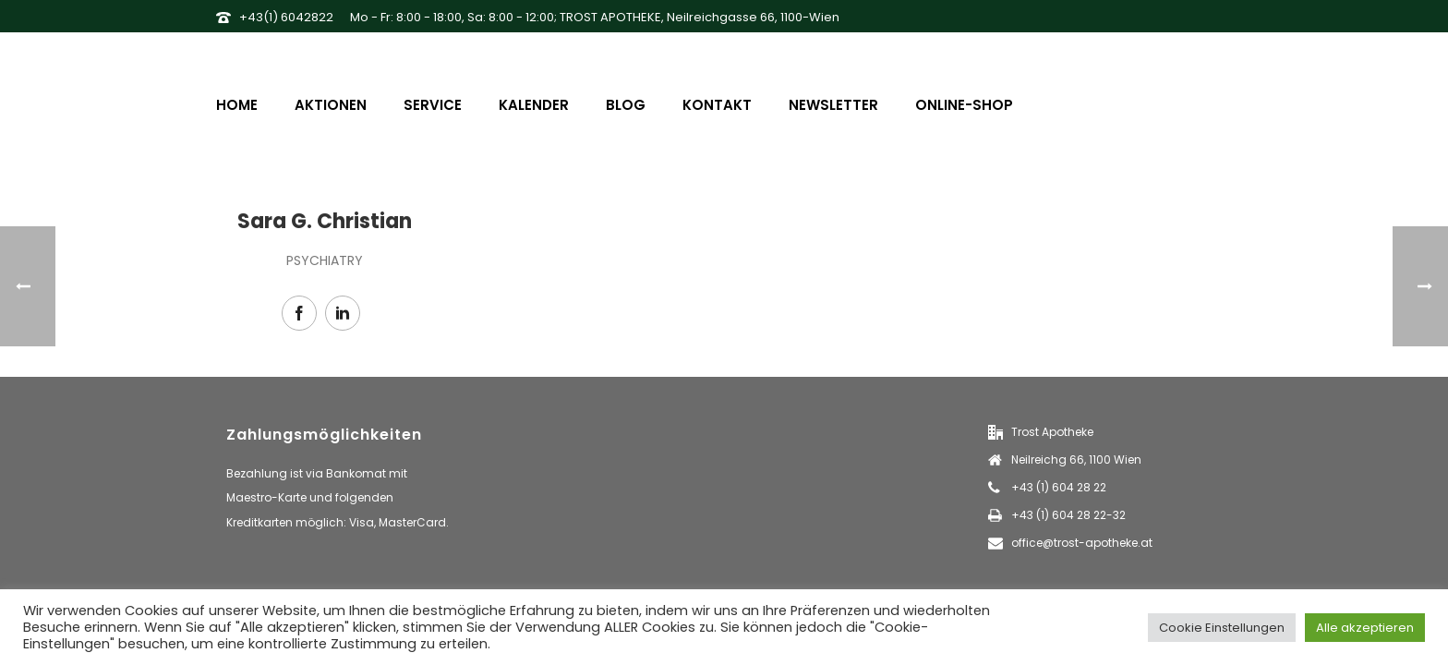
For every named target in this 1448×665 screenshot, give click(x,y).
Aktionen (331, 105)
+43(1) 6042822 (286, 17)
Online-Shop (964, 105)
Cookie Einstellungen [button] (1222, 627)
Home (237, 105)
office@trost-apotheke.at (1081, 542)
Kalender (534, 105)
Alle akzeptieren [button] (1365, 627)
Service (433, 105)
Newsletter (833, 105)
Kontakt (717, 105)
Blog (626, 105)
